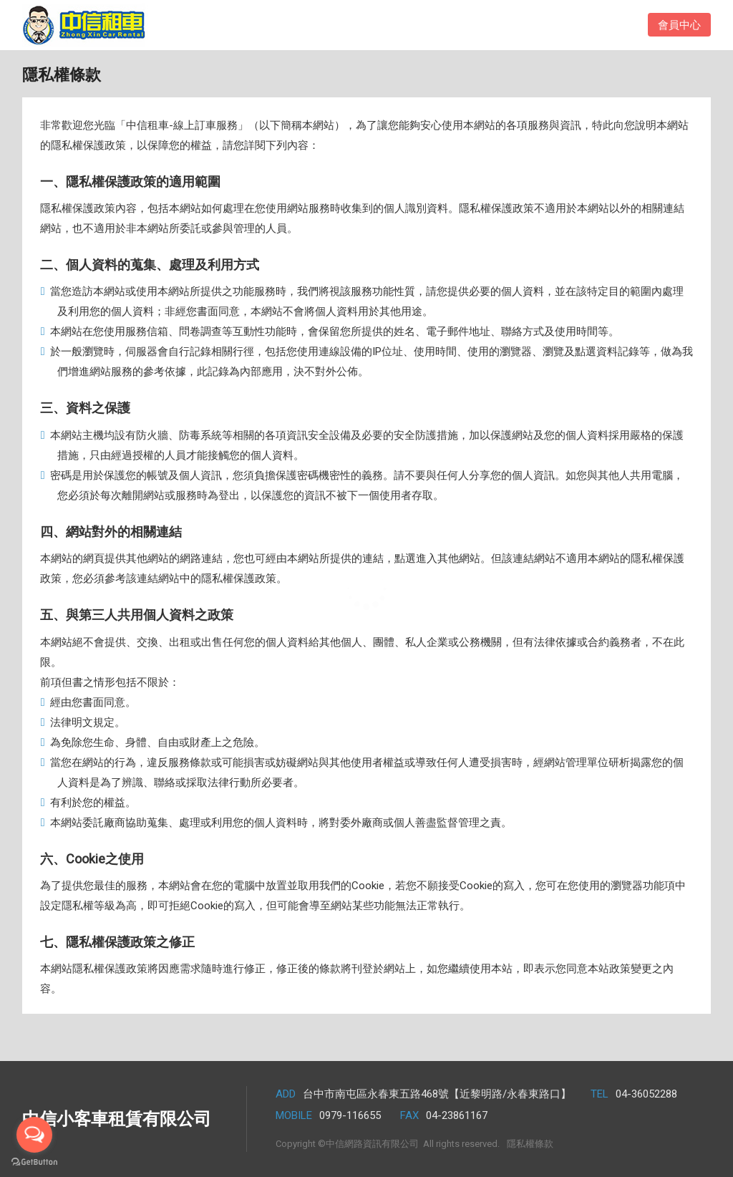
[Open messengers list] (34, 1135)
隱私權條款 (530, 1143)
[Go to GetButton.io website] (34, 1162)
